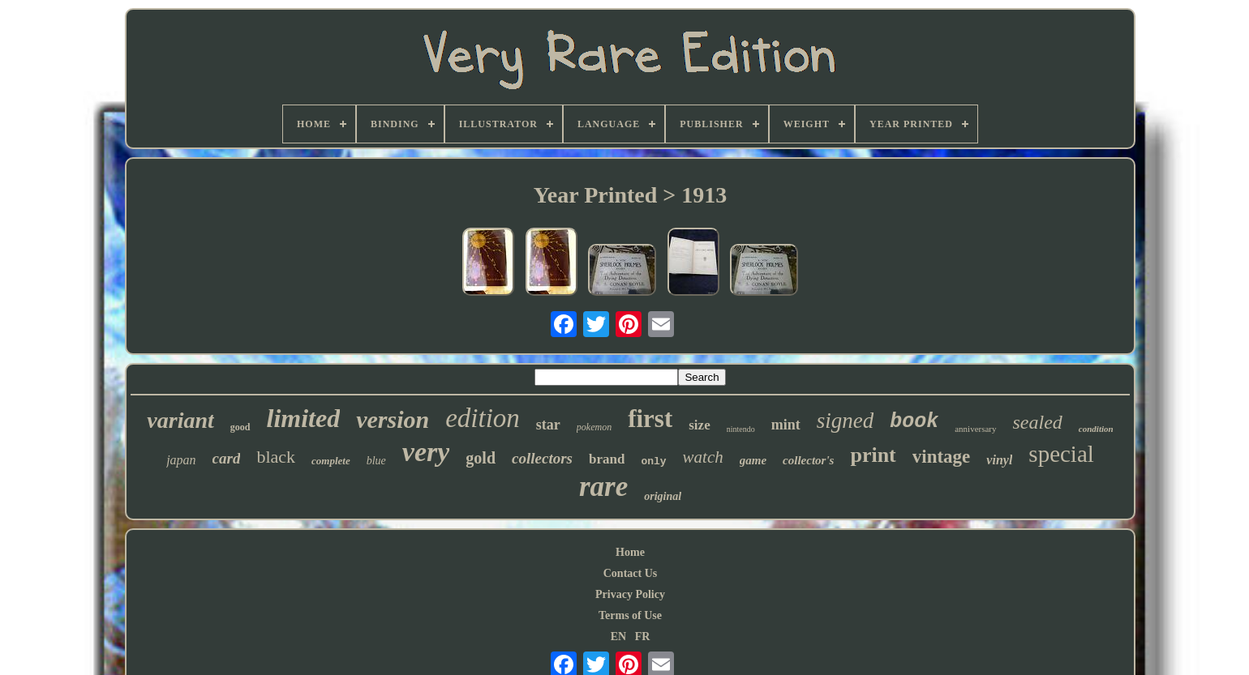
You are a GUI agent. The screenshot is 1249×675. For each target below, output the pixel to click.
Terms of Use (630, 615)
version (392, 419)
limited (304, 418)
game (753, 460)
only (653, 461)
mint (785, 425)
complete (330, 461)
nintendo (741, 429)
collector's (808, 460)
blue (376, 461)
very (426, 452)
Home (630, 552)
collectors (542, 458)
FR (642, 636)
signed (845, 420)
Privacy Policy (630, 594)
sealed (1037, 422)
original (662, 496)
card (226, 458)
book (914, 422)
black (275, 456)
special (1061, 454)
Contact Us (630, 573)
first (650, 418)
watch (703, 457)
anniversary (975, 429)
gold (481, 458)
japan (180, 460)
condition (1096, 429)
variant (180, 420)
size (699, 425)
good (240, 427)
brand (606, 459)
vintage (941, 456)
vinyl (999, 460)
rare (603, 486)
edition (482, 418)
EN (618, 636)
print (872, 455)
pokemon (594, 427)
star (548, 425)
